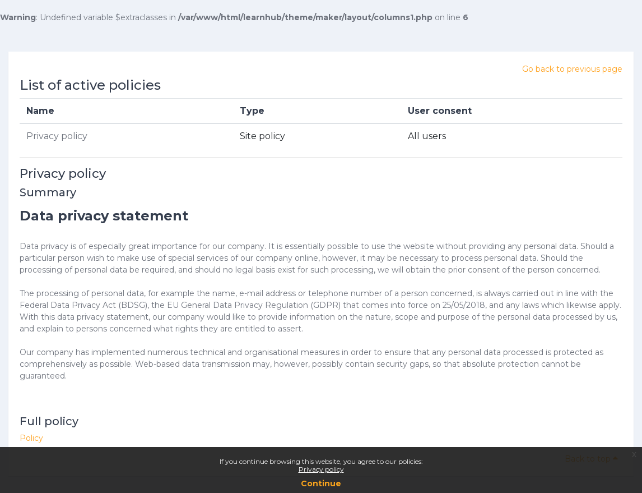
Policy (31, 438)
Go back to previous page (572, 69)
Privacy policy (321, 469)
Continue (321, 483)
